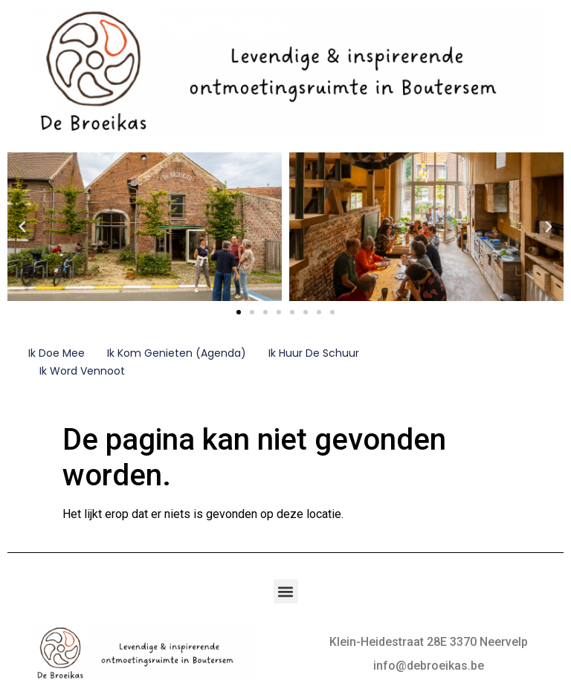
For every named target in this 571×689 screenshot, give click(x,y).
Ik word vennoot (82, 370)
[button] (22, 226)
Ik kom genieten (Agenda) (176, 353)
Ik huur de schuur (313, 353)
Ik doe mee (56, 353)
